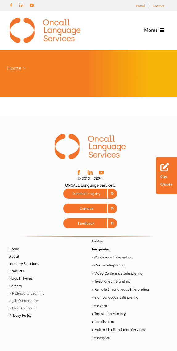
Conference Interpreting (113, 257)
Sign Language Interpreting (116, 297)
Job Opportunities (25, 300)
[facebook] (11, 5)
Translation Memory (110, 314)
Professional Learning (28, 293)
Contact (158, 6)
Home (14, 68)
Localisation (104, 322)
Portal (140, 6)
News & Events (21, 278)
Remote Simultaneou (110, 289)
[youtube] (32, 5)
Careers (15, 285)
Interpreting (100, 249)
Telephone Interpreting (112, 281)
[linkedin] (21, 5)
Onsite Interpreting (109, 265)
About (14, 256)
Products (16, 271)
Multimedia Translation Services (119, 330)
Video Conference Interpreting (118, 273)
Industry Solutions (24, 263)
